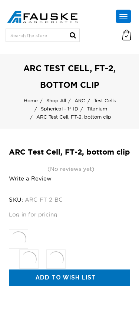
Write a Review (30, 178)
